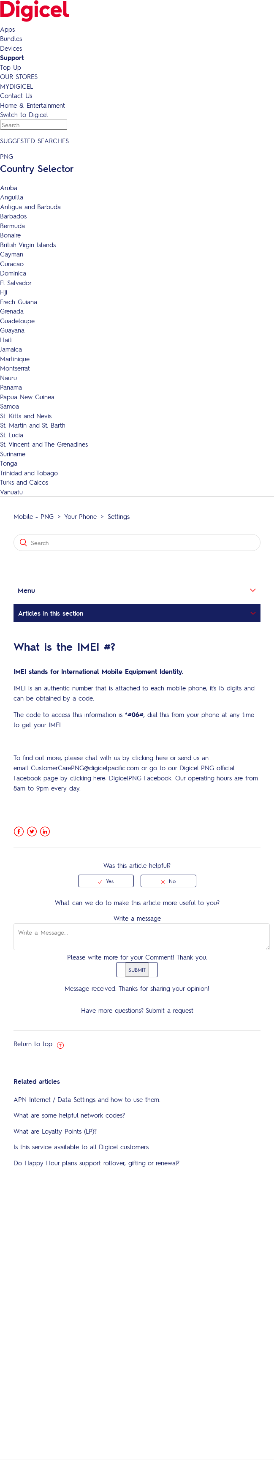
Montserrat (15, 368)
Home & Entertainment (32, 105)
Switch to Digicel (24, 114)
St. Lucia (11, 435)
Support (12, 57)
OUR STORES (19, 76)
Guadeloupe (17, 320)
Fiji (3, 292)
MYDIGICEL (16, 86)
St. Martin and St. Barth (32, 425)
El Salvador (16, 282)
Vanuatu (11, 492)
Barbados (13, 216)
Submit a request (169, 1010)
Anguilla (11, 197)
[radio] (106, 881)
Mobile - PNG (34, 516)
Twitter (32, 831)
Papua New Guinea (27, 397)
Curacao (12, 263)
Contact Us (16, 95)
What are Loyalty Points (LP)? (55, 1131)
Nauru (8, 378)
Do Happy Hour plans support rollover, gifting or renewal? (96, 1163)
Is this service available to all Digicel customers (81, 1147)
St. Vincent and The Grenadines (44, 444)
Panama (11, 387)
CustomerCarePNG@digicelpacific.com (85, 767)
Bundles (11, 38)
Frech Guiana (18, 301)
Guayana (12, 330)
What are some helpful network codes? (69, 1115)
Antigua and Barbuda (30, 206)
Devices (11, 48)
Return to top (39, 1043)
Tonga (8, 463)
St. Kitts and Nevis (26, 416)
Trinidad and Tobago (29, 473)
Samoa (9, 406)
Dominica (13, 273)
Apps (7, 29)
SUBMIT (137, 969)
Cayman (11, 254)
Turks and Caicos (24, 482)
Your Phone (80, 516)
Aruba (8, 187)
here (162, 757)
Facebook (19, 831)
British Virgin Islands (28, 244)
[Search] (137, 542)
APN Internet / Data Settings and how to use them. (87, 1099)
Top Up (10, 67)
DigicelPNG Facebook (140, 778)
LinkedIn (45, 831)
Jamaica (11, 349)
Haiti (6, 339)
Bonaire (10, 235)
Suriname (12, 454)
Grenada (12, 311)
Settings (119, 516)
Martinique (15, 358)
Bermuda (12, 225)
